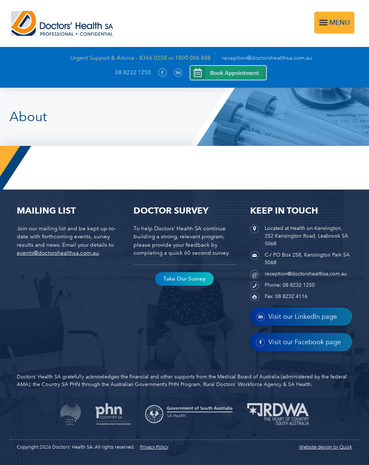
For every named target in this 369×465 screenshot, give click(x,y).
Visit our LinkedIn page (296, 317)
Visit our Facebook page (298, 342)
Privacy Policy (154, 447)
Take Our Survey (184, 278)
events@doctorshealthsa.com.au (58, 253)
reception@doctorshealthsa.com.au (267, 58)
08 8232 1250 (133, 72)
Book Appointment (234, 72)
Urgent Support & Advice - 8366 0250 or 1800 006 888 (140, 58)
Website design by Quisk (325, 447)
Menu (339, 22)
